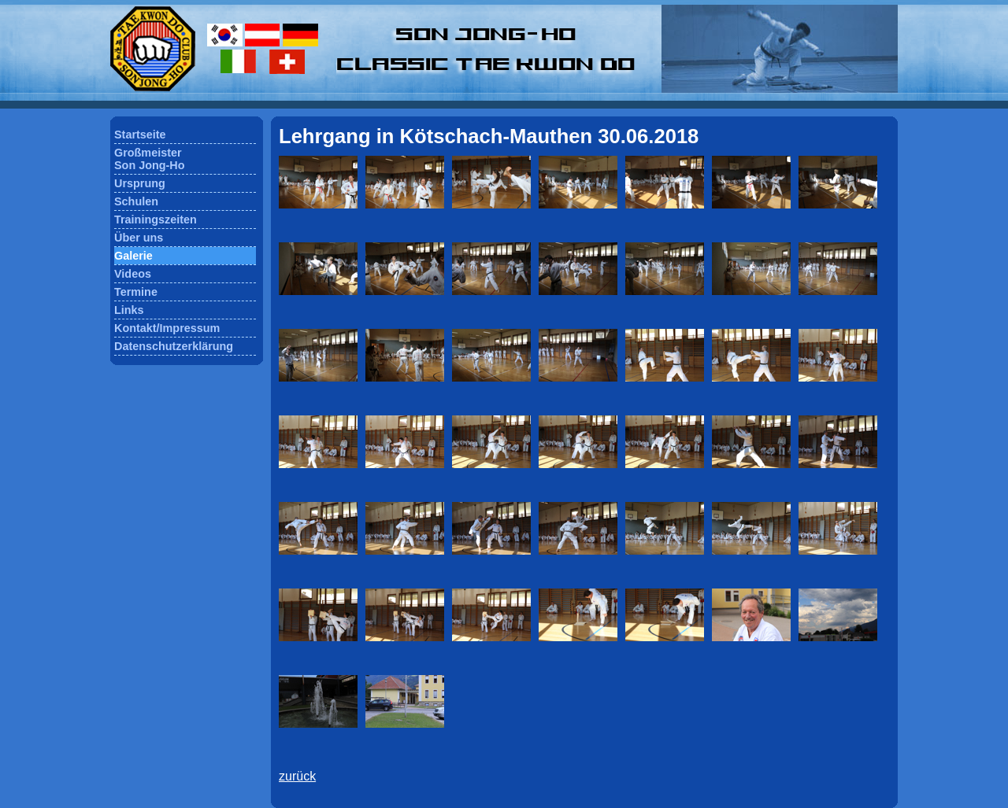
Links (129, 310)
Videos (132, 273)
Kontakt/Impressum (167, 328)
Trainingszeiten (155, 219)
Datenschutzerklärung (173, 346)
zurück (297, 776)
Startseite (140, 134)
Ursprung (139, 183)
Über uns (138, 237)
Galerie (133, 255)
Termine (136, 292)
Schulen (136, 201)
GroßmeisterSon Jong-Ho (149, 159)
